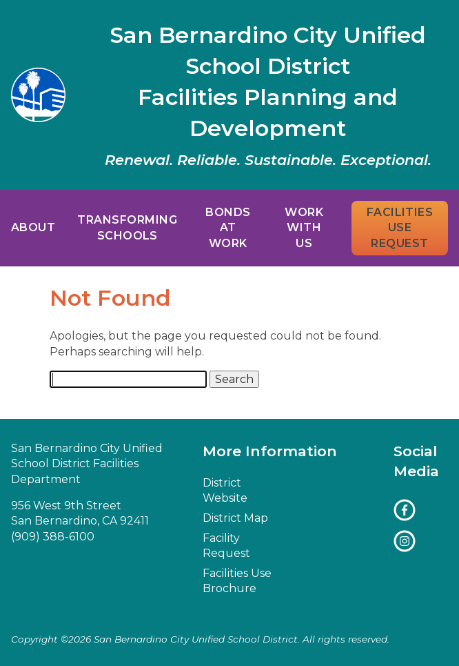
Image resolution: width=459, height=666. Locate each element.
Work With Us (304, 228)
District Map (235, 518)
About (33, 227)
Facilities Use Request (400, 228)
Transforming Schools (127, 227)
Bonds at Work (227, 228)
